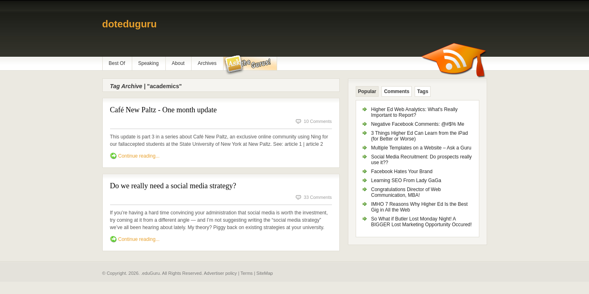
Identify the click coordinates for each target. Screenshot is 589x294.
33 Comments (318, 197)
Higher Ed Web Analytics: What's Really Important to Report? (414, 112)
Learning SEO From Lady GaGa (406, 180)
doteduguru (129, 23)
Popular (367, 91)
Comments (396, 91)
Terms (246, 273)
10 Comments (318, 121)
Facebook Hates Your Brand (402, 171)
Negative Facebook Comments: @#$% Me (418, 124)
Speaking (148, 63)
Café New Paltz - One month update (163, 110)
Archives (207, 63)
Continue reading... (139, 156)
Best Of (117, 63)
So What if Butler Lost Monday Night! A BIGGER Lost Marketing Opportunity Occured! (421, 221)
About (178, 63)
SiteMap (264, 273)
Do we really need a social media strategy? (173, 186)
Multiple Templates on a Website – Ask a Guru (421, 148)
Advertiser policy (220, 273)
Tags (422, 91)
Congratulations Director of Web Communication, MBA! (406, 192)
